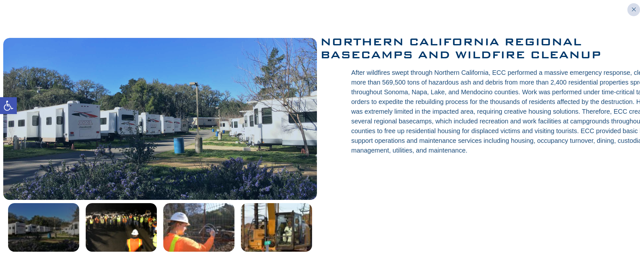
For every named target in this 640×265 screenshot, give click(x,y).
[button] (8, 105)
